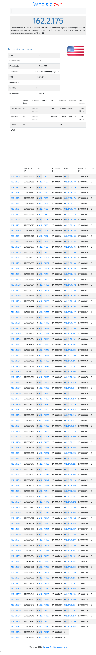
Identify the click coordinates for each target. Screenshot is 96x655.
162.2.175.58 (16, 491)
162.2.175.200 (70, 328)
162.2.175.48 (16, 437)
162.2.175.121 (43, 366)
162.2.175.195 (70, 301)
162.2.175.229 (70, 486)
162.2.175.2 (16, 187)
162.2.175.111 (43, 312)
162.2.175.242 (70, 556)
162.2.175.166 (43, 610)
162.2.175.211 (70, 388)
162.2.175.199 (70, 323)
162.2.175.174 (70, 187)
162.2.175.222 (70, 448)
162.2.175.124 (43, 383)
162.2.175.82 (16, 621)
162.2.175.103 (43, 269)
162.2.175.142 (43, 480)
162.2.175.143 (43, 486)
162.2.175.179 (70, 214)
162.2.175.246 (70, 578)
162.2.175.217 (70, 421)
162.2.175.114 (43, 328)
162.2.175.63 (16, 518)
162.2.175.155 (43, 551)
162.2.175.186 (70, 252)
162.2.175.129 (43, 410)
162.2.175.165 (43, 605)
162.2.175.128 (43, 404)
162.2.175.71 (16, 562)
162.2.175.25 (16, 312)
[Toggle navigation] (15, 11)
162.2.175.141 (43, 475)
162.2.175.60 (16, 502)
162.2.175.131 (43, 421)
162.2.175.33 (16, 355)
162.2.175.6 (16, 209)
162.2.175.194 (70, 296)
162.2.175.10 (16, 231)
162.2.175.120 (43, 361)
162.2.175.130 (43, 415)
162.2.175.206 (70, 361)
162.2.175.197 (70, 312)
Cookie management (58, 647)
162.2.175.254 (70, 621)
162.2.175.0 (16, 176)
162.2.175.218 (70, 426)
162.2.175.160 (43, 578)
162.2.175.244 (70, 567)
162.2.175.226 (70, 469)
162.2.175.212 (70, 393)
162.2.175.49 (16, 442)
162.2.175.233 (70, 507)
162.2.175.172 (70, 176)
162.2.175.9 (16, 225)
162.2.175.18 (16, 274)
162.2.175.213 (70, 399)
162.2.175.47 (16, 431)
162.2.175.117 (43, 345)
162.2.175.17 (16, 269)
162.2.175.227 (70, 475)
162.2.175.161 (43, 583)
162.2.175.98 (43, 241)
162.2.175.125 (43, 388)
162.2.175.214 (70, 404)
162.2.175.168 (43, 621)
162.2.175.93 (43, 214)
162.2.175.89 (43, 193)
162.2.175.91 (43, 204)
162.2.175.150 (43, 524)
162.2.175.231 (70, 496)
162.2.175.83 (16, 627)
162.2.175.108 (43, 296)
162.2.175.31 (16, 345)
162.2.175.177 (70, 204)
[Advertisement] (48, 42)
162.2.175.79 (16, 605)
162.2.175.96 (43, 231)
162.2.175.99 (43, 247)
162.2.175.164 (43, 600)
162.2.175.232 (70, 502)
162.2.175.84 (16, 632)
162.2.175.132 (43, 426)
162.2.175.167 (43, 616)
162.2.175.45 (16, 421)
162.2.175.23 (16, 301)
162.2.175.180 (70, 220)
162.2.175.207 (70, 366)
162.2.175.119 (43, 355)
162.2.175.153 (43, 540)
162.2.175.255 (70, 627)
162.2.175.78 (16, 600)
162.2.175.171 (43, 638)
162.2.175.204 (70, 350)
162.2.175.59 (16, 496)
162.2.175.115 (43, 334)
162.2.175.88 (43, 187)
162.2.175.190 (70, 274)
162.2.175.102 (43, 263)
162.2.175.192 (70, 285)
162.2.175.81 (16, 616)
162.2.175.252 (70, 610)
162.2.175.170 (43, 632)
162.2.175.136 (43, 448)
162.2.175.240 (70, 545)
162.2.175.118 (43, 350)
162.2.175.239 (70, 540)
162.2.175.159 (43, 572)
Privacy (46, 647)
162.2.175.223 (70, 453)
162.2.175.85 (16, 638)
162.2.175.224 (70, 458)
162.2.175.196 (70, 307)
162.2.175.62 (16, 513)
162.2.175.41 (16, 399)
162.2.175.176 (70, 198)
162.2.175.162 (43, 589)
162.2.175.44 (16, 415)
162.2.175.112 (43, 317)
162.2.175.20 (16, 285)
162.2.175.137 (43, 453)
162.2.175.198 (70, 317)
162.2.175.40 (16, 393)
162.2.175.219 (70, 431)
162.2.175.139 (43, 464)
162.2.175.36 (16, 372)
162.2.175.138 (43, 458)
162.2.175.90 (43, 198)
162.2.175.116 (43, 339)
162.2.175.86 (43, 176)
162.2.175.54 (16, 469)
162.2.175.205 (70, 355)
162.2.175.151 (43, 529)
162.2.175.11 (16, 236)
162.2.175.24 (16, 307)
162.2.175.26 (16, 317)
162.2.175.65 (16, 529)
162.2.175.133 (43, 431)
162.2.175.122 (43, 372)
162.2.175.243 (70, 562)
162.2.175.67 (16, 540)
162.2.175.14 (16, 252)
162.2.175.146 (43, 502)
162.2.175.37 (16, 377)
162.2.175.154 (43, 545)
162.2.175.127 (43, 399)
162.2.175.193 (70, 290)
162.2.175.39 (16, 388)
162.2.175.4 (16, 198)
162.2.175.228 (70, 480)
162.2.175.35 (16, 366)
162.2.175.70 (16, 556)
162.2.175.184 (70, 241)
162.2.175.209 (70, 377)
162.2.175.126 (43, 393)
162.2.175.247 (70, 583)
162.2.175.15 (16, 258)
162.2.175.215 (70, 410)
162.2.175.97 (43, 236)
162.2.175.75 (16, 583)
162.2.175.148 (43, 513)
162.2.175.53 (16, 464)
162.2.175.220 (70, 437)
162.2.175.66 (16, 534)
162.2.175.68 (16, 545)
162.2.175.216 (70, 415)
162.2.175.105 (43, 279)
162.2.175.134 (43, 437)
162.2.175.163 (43, 594)
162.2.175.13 (16, 247)
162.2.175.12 (16, 241)
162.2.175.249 (70, 594)
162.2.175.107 (43, 290)
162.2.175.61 (16, 507)
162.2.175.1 (16, 182)
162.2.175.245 (70, 572)
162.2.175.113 (43, 323)
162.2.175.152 (43, 534)
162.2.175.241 (70, 551)
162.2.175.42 (16, 404)
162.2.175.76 (16, 589)
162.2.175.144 (43, 491)
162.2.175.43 (16, 410)
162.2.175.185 (70, 247)
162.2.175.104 (43, 274)
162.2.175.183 (70, 236)
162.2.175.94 (43, 220)
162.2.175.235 (70, 518)
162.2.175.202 (70, 339)
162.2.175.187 (70, 258)
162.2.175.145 (43, 496)
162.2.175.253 (70, 616)
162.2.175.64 (16, 524)
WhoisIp (43, 4)
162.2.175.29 (16, 334)
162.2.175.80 (16, 610)
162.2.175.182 (70, 231)
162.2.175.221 (70, 442)
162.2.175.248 (70, 589)
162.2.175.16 (16, 263)
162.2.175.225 (70, 464)
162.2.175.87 (43, 182)
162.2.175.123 (43, 377)
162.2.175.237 (70, 529)
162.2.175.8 (16, 220)
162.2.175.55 (16, 475)
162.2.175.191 (70, 279)
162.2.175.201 (70, 334)
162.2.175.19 (16, 279)
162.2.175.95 (43, 225)
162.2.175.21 (16, 290)
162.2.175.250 (70, 600)
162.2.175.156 (43, 556)
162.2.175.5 (16, 204)
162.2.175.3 (16, 193)
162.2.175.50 (16, 448)
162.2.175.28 (16, 328)
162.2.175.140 (43, 469)
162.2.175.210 (70, 383)
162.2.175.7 (16, 214)
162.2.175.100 (43, 252)
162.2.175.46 (16, 426)
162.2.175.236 (70, 524)
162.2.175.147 (43, 507)
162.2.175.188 (70, 263)
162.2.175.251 (70, 605)
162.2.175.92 (43, 209)
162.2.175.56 (16, 480)
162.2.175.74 (16, 578)
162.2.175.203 (70, 345)
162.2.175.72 (16, 567)
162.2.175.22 (16, 296)
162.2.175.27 (16, 323)
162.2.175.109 (43, 301)
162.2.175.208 (70, 372)
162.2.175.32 (16, 350)
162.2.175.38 (16, 383)
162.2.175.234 (70, 513)
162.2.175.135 (43, 442)
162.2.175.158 (43, 567)
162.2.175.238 (70, 534)
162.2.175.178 (70, 209)
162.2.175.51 (16, 453)
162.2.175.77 (16, 594)
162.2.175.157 (43, 562)
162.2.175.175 (70, 193)
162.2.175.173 (70, 182)
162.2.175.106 (43, 285)
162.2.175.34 (16, 361)
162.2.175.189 (70, 269)
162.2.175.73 (16, 572)
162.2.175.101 (43, 258)
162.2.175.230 (70, 491)
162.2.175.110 (43, 307)
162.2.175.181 (70, 225)
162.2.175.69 (16, 551)
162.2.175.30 (16, 339)
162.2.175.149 (43, 518)
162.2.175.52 (16, 458)
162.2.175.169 (43, 627)
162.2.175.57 (16, 486)
